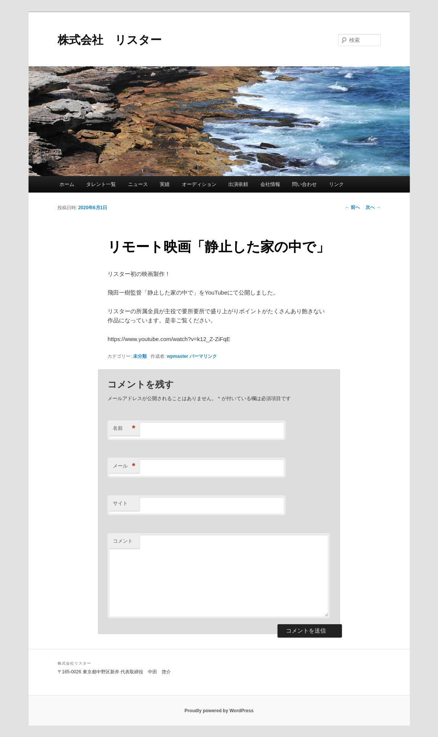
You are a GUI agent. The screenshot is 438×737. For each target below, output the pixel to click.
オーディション (199, 184)
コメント (123, 541)
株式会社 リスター (110, 40)
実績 (165, 184)
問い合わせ (304, 184)
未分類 (140, 356)
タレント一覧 (101, 184)
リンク (336, 184)
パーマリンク (203, 356)
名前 (124, 428)
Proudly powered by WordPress (219, 710)
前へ (352, 207)
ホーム (66, 184)
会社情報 (270, 184)
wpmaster (177, 356)
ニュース (138, 184)
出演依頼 (238, 184)
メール (124, 466)
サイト (120, 503)
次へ (373, 207)
